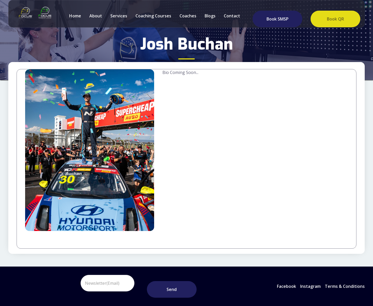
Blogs (210, 16)
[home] (24, 12)
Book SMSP (278, 19)
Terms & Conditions (345, 286)
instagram (310, 286)
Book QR (335, 19)
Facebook (286, 286)
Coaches (188, 16)
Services (118, 16)
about (95, 16)
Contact (232, 16)
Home (75, 16)
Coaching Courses (153, 16)
